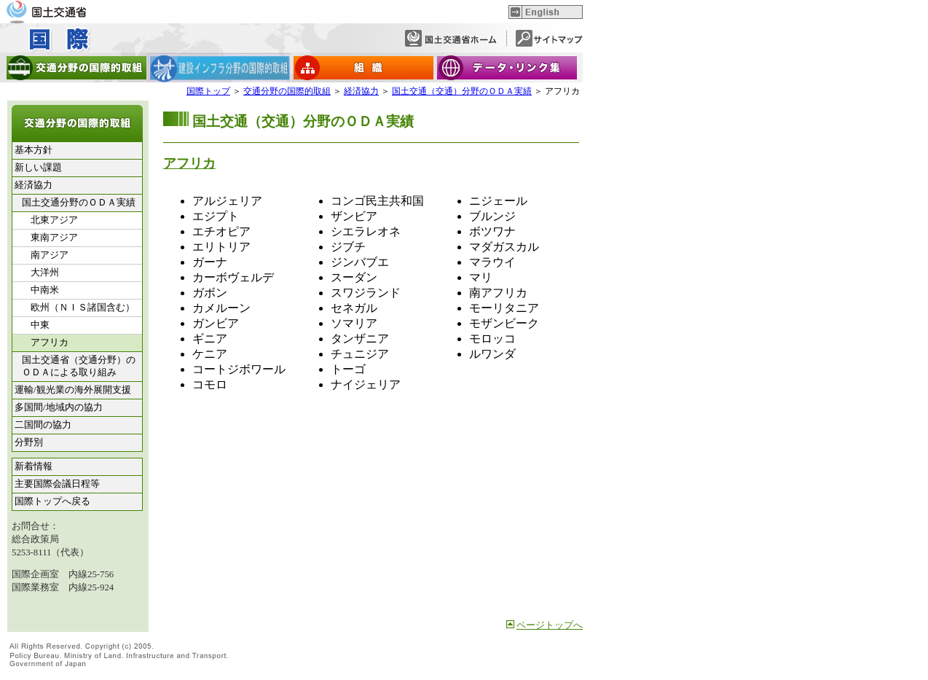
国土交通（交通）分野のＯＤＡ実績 (462, 91)
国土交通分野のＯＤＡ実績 (78, 203)
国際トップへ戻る (52, 501)
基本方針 (33, 150)
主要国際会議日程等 (57, 484)
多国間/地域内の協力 (59, 407)
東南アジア (54, 237)
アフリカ (189, 163)
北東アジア (54, 220)
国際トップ (208, 91)
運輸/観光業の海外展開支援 (73, 390)
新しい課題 (38, 168)
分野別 (29, 442)
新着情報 (33, 466)
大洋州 (45, 272)
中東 (40, 325)
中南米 (45, 290)
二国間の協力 (43, 425)
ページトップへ (549, 625)
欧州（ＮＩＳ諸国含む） (83, 307)
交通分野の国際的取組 (287, 91)
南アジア (49, 255)
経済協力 (361, 91)
